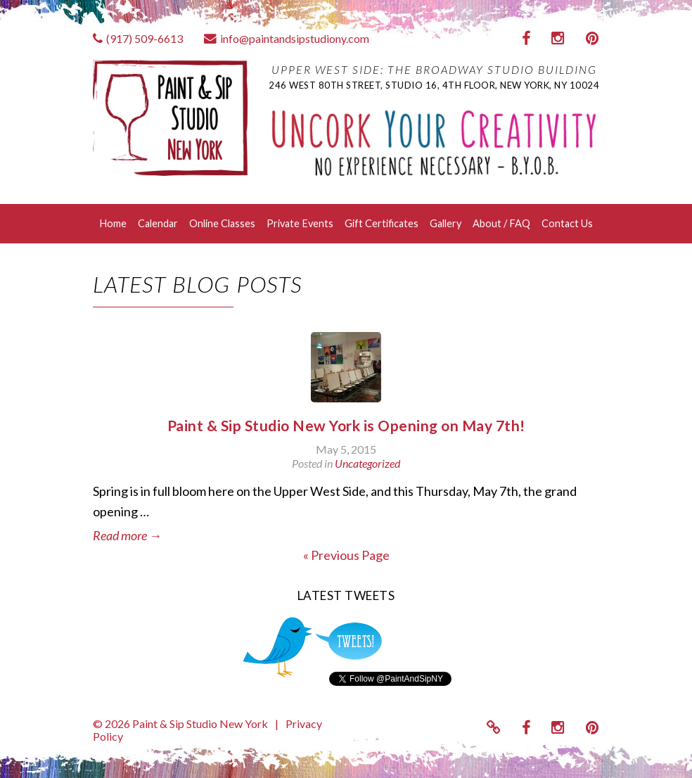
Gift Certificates (381, 223)
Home (113, 223)
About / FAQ (501, 223)
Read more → (127, 535)
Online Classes (222, 223)
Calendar (158, 223)
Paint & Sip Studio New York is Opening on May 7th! (346, 425)
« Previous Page (346, 555)
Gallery (445, 223)
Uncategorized (367, 463)
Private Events (300, 223)
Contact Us (567, 223)
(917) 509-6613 (138, 38)
